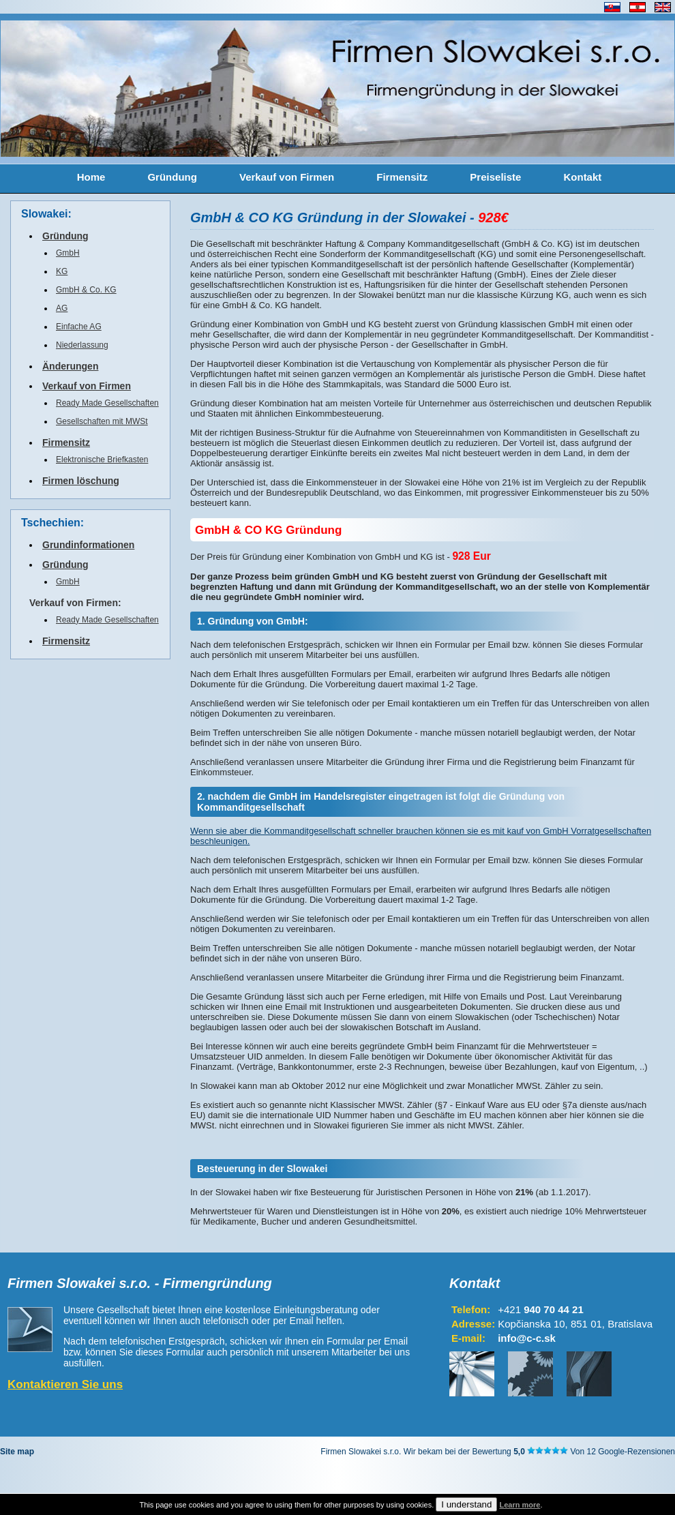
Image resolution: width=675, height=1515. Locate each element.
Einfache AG (79, 326)
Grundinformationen (88, 544)
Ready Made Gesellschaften (107, 403)
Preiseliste (495, 177)
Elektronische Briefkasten (102, 459)
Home (91, 177)
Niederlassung (82, 345)
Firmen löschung (80, 480)
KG (62, 271)
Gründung (171, 177)
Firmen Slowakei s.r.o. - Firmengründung (139, 1283)
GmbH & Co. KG (86, 290)
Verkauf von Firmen (286, 177)
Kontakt (582, 177)
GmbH (68, 253)
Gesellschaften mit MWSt (102, 421)
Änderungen (70, 366)
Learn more (519, 1505)
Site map (17, 1451)
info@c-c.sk (527, 1338)
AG (62, 308)
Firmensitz (401, 177)
